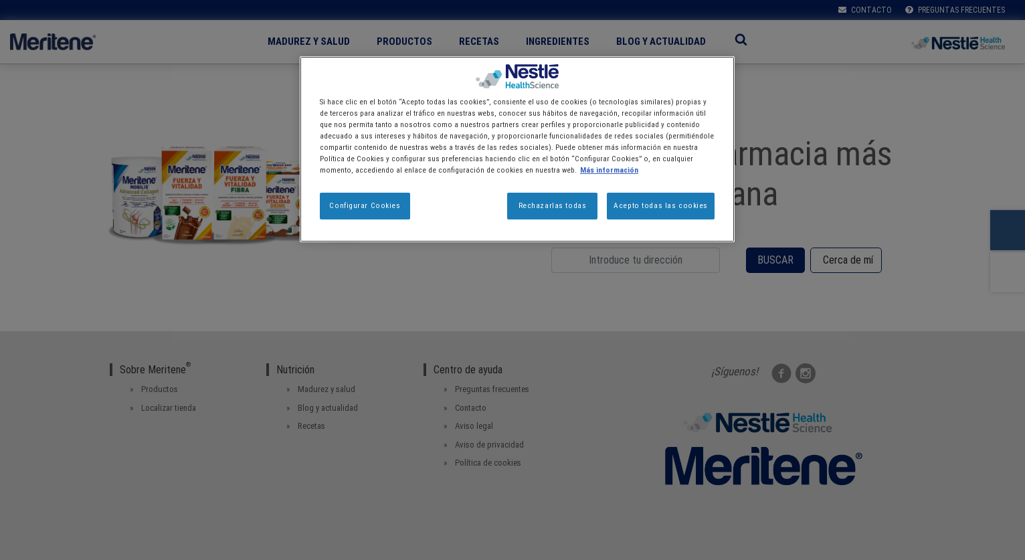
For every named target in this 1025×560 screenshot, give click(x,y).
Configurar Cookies (364, 205)
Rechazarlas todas (553, 205)
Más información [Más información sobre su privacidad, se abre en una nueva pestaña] (609, 170)
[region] (517, 149)
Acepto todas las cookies (661, 205)
